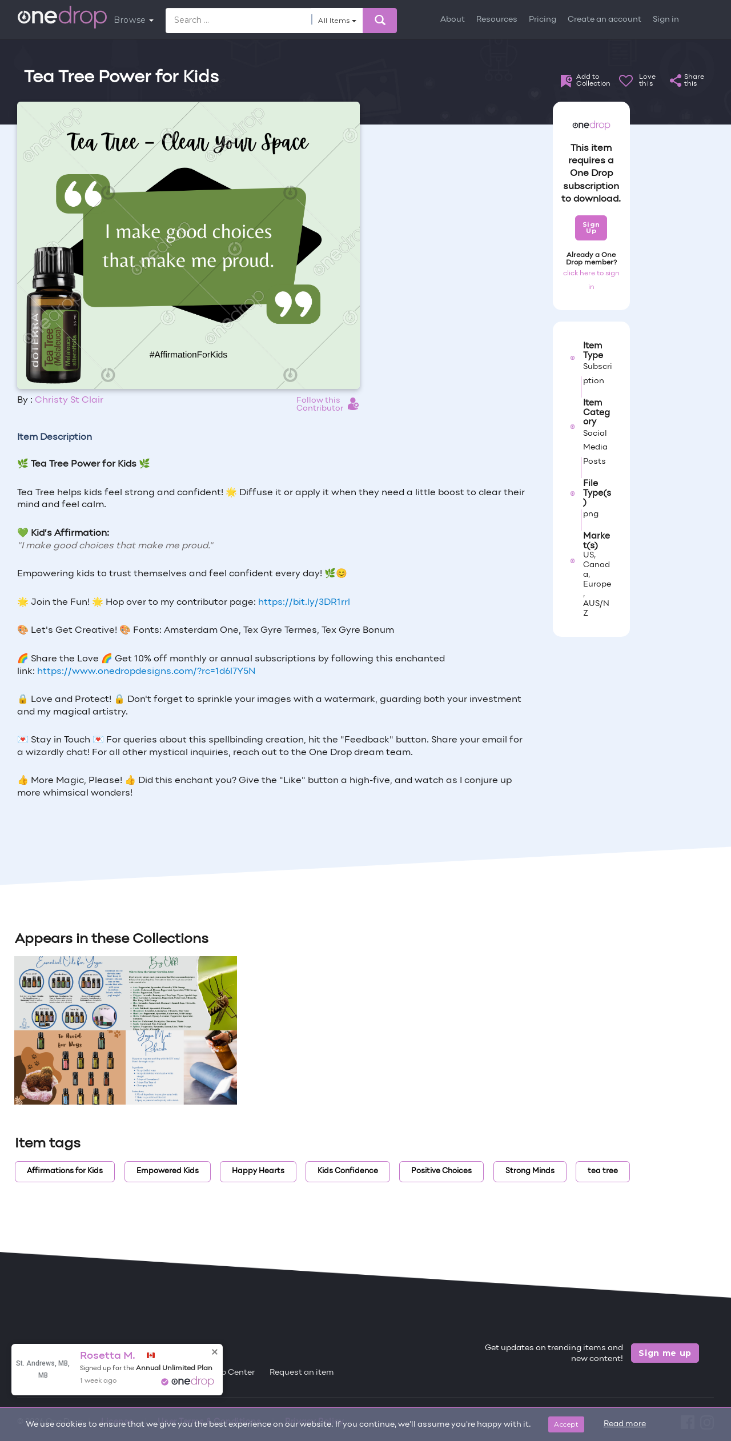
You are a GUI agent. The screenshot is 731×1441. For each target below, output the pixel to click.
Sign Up (591, 227)
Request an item (302, 1372)
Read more (625, 1424)
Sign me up (665, 1353)
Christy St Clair (69, 400)
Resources (496, 19)
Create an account (604, 19)
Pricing (542, 19)
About (452, 19)
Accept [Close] (566, 1424)
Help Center (231, 1372)
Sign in (666, 19)
